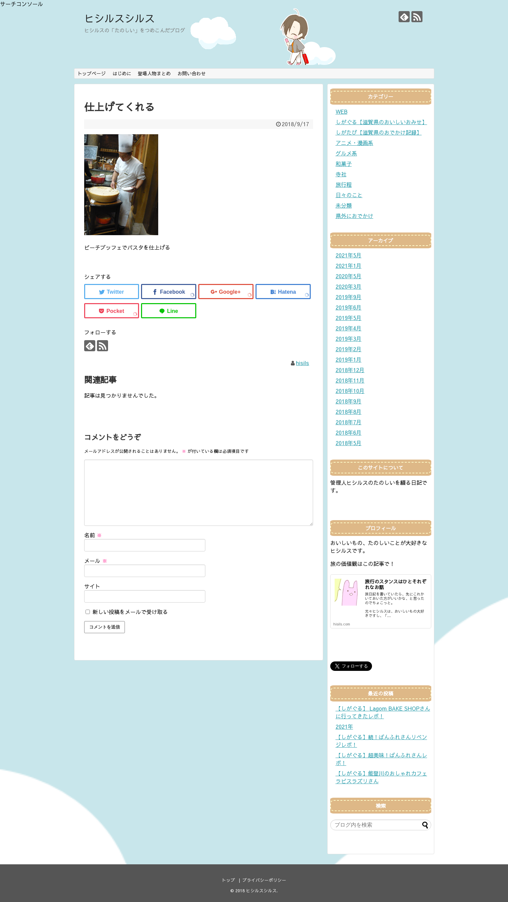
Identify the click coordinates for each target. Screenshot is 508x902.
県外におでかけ (354, 215)
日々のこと (349, 195)
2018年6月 (349, 432)
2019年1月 (349, 359)
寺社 (341, 174)
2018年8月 (349, 411)
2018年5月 (349, 442)
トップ (228, 880)
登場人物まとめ (154, 73)
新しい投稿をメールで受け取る (130, 611)
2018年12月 (350, 369)
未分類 (344, 205)
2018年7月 (349, 422)
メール (95, 560)
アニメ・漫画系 (354, 142)
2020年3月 (349, 286)
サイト (92, 586)
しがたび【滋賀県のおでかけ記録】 (379, 132)
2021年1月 (349, 265)
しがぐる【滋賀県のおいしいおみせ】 (381, 121)
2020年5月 (349, 276)
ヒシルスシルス (119, 18)
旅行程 (344, 184)
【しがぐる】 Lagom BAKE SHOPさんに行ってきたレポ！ (383, 712)
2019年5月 (349, 317)
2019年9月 (349, 296)
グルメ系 (346, 153)
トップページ (91, 73)
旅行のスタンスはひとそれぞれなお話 (395, 584)
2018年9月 (349, 401)
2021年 (344, 726)
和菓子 (344, 163)
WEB (341, 111)
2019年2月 (349, 349)
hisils (302, 362)
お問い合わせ (191, 73)
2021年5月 (349, 255)
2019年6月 (349, 307)
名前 (93, 535)
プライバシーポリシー (264, 880)
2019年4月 (349, 328)
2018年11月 (350, 380)
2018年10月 (350, 390)
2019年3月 (349, 338)
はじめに (121, 73)
